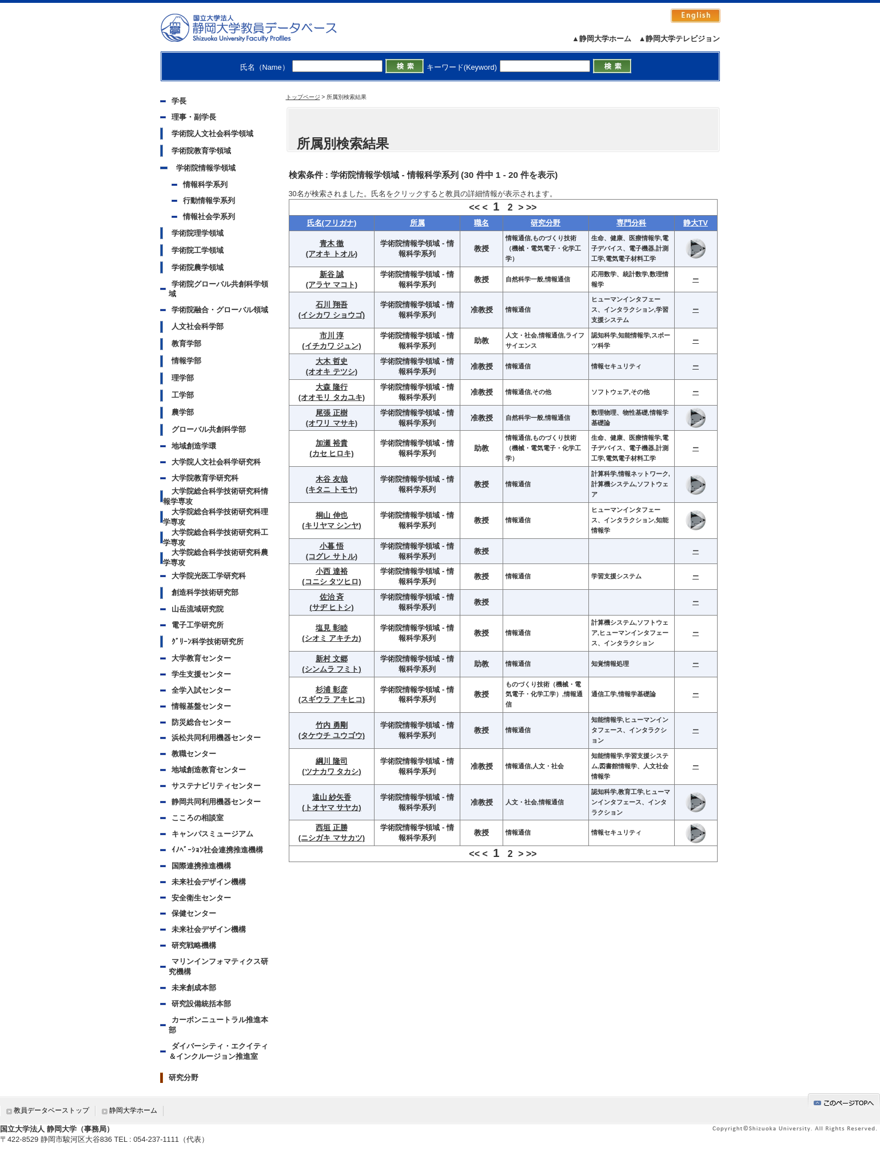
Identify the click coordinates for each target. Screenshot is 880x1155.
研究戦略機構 (194, 945)
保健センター (194, 913)
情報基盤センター (201, 706)
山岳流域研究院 (198, 609)
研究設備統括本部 (201, 1003)
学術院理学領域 (198, 233)
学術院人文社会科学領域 (212, 133)
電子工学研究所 (198, 625)
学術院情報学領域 (206, 168)
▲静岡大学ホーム (601, 38)
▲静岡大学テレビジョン (679, 38)
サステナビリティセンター (216, 785)
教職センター (194, 753)
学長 (179, 101)
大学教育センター (201, 658)
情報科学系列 (205, 184)
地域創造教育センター (209, 769)
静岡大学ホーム (133, 1110)
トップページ (303, 97)
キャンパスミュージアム (212, 833)
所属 (417, 223)
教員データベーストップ (51, 1110)
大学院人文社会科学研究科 (216, 462)
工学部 (183, 395)
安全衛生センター (201, 898)
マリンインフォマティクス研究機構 (218, 966)
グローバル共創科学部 (209, 429)
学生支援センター (201, 674)
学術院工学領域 (198, 250)
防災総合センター (201, 722)
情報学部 (186, 360)
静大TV (695, 223)
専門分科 (631, 223)
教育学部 (186, 343)
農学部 (183, 412)
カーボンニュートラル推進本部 (218, 1024)
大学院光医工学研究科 (209, 575)
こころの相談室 (198, 817)
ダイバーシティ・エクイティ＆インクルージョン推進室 (218, 1051)
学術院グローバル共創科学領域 (218, 289)
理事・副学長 (194, 117)
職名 (481, 223)
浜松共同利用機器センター (216, 737)
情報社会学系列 (209, 216)
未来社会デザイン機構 (209, 882)
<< (474, 207)
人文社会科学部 (198, 326)
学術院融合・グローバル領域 (220, 309)
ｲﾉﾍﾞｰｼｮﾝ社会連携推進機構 (217, 850)
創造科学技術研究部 (205, 592)
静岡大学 (260, 27)
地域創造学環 (194, 446)
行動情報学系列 (209, 200)
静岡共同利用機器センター (216, 801)
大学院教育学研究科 (205, 478)
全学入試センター (201, 690)
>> (531, 207)
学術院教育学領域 (201, 150)
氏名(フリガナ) (332, 223)
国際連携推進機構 (201, 866)
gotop (844, 1101)
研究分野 (183, 1077)
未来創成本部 (194, 987)
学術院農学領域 (198, 267)
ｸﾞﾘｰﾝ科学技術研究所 (208, 641)
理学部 (183, 378)
